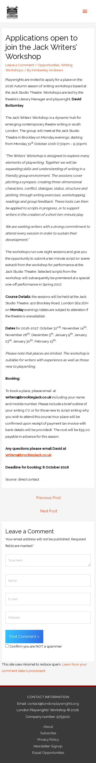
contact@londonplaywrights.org (53, 703)
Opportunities (48, 65)
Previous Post (48, 497)
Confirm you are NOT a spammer (33, 646)
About (48, 727)
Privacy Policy (48, 739)
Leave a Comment (19, 65)
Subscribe (48, 733)
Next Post (48, 511)
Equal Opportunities (48, 752)
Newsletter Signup (48, 746)
